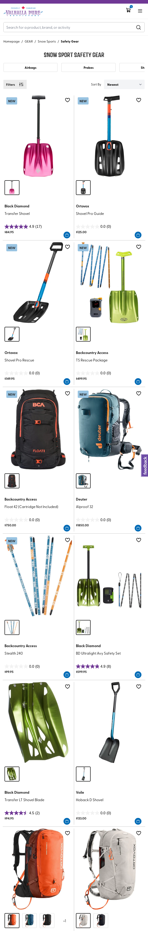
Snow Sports (47, 41)
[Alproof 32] (109, 429)
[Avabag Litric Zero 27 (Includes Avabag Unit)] (109, 869)
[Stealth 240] (38, 575)
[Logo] (23, 11)
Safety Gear (70, 41)
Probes (89, 67)
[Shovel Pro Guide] (109, 135)
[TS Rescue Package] (109, 282)
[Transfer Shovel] (38, 135)
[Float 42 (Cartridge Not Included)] (38, 429)
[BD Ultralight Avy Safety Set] (109, 575)
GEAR (29, 41)
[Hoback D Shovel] (109, 722)
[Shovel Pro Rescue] (38, 282)
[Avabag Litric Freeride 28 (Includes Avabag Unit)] (38, 869)
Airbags (30, 67)
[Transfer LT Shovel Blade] (38, 722)
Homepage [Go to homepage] (11, 41)
